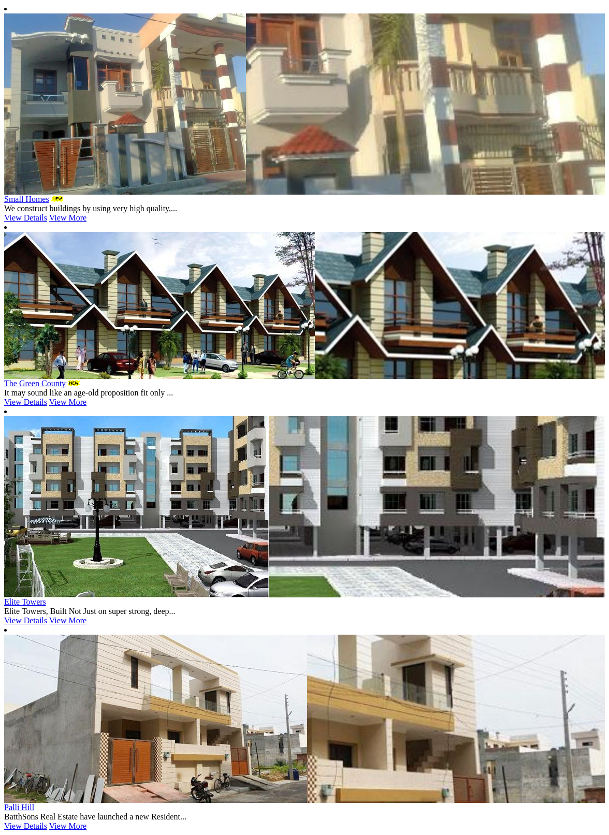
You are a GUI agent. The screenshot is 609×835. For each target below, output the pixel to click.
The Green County (35, 383)
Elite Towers (25, 601)
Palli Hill (19, 807)
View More (67, 217)
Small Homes (26, 199)
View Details (25, 217)
